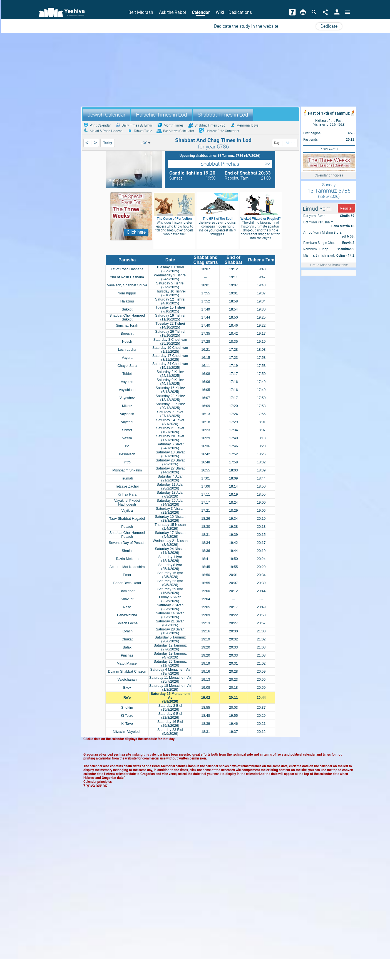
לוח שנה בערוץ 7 (95, 786)
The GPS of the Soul (217, 219)
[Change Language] (303, 12)
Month (290, 143)
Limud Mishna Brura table (329, 265)
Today (107, 143)
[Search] (314, 12)
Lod (145, 142)
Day (276, 143)
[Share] (325, 12)
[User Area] (337, 12)
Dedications (240, 12)
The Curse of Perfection (174, 219)
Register (346, 208)
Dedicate (329, 26)
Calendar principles (329, 175)
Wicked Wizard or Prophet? (260, 219)
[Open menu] (347, 12)
